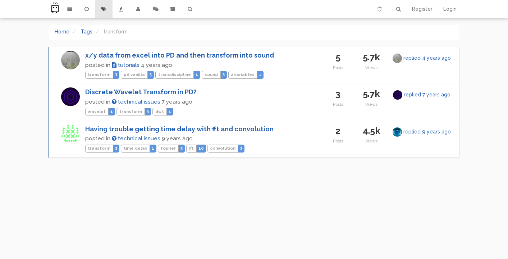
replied (427, 58)
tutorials (125, 65)
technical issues (136, 102)
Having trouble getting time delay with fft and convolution (179, 129)
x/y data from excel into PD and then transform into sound (179, 55)
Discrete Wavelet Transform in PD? (141, 92)
